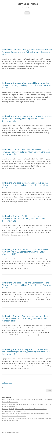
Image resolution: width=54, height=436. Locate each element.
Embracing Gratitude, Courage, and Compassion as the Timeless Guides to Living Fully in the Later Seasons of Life (27, 52)
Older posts (7, 383)
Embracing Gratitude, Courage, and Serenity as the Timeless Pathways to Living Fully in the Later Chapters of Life (26, 185)
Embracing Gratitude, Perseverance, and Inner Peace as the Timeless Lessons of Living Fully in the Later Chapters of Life (26, 318)
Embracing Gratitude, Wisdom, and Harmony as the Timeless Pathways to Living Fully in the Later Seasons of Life (26, 85)
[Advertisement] (27, 31)
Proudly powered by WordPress (10, 432)
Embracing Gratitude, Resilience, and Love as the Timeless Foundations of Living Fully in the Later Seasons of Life (24, 218)
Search (4, 388)
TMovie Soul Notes (27, 3)
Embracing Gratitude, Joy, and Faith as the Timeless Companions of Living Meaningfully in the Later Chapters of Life (25, 251)
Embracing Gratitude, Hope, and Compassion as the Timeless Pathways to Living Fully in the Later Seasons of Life (26, 285)
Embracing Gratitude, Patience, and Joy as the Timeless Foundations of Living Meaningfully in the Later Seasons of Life (27, 118)
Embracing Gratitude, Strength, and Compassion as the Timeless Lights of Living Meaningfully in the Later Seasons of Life (26, 351)
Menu (27, 13)
